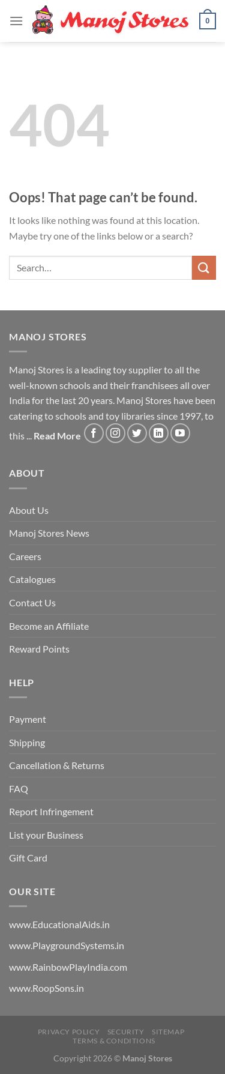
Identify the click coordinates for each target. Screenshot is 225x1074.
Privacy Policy (69, 1031)
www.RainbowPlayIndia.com (68, 967)
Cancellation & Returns (56, 765)
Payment (27, 719)
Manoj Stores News (49, 533)
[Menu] (16, 20)
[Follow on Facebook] (94, 433)
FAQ (18, 788)
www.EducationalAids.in (59, 924)
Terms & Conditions (114, 1040)
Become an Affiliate (49, 626)
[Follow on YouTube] (180, 433)
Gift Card (28, 857)
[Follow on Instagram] (115, 433)
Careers (25, 556)
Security (126, 1031)
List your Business (46, 834)
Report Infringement (51, 811)
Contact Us (32, 602)
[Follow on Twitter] (137, 433)
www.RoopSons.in (46, 988)
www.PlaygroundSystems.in (66, 945)
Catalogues (32, 579)
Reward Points (39, 648)
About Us (29, 510)
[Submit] (204, 267)
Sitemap (168, 1031)
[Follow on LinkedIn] (159, 433)
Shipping (27, 742)
